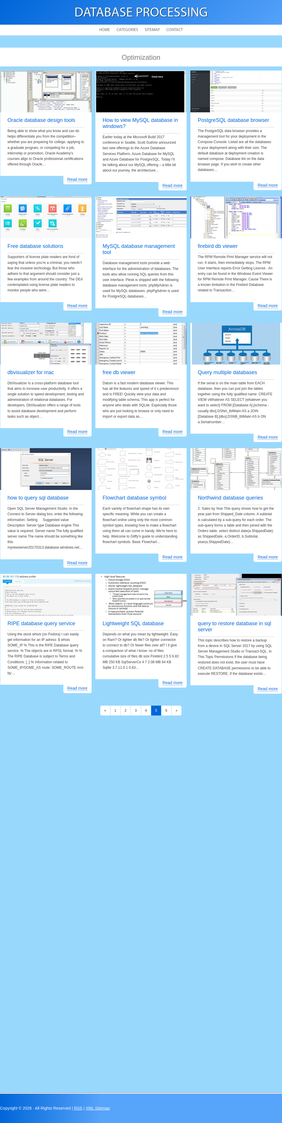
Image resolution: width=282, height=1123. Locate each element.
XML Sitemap (98, 1108)
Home (104, 30)
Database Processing (141, 13)
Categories (127, 30)
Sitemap (152, 30)
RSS (78, 1108)
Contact (174, 30)
